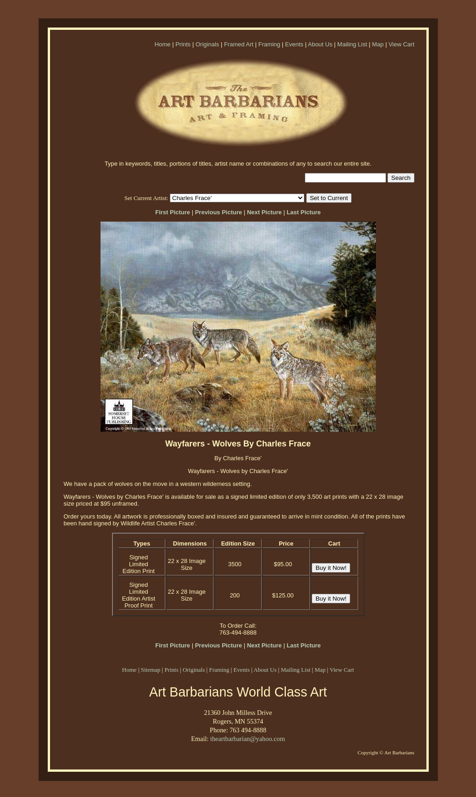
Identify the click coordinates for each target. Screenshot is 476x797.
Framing (269, 44)
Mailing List (352, 44)
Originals (207, 44)
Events (294, 44)
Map (377, 44)
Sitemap (151, 669)
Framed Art (238, 44)
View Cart (401, 44)
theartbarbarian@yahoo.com (247, 738)
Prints (182, 44)
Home (163, 44)
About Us (320, 44)
